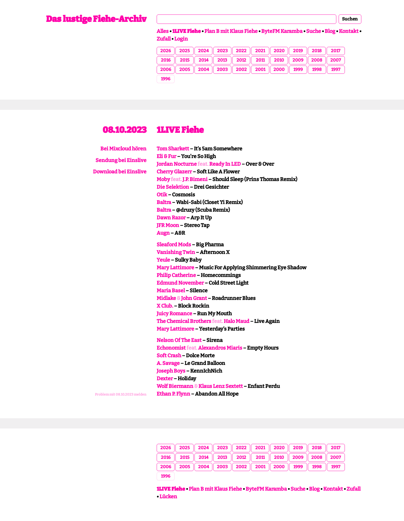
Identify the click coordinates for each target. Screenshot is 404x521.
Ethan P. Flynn (173, 394)
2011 (260, 60)
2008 (316, 60)
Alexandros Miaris (220, 348)
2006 (165, 69)
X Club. (165, 306)
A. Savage (168, 363)
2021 (260, 50)
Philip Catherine (176, 275)
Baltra (164, 202)
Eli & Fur (166, 156)
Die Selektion (173, 187)
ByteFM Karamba (282, 31)
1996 (165, 78)
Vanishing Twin (176, 252)
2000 (279, 69)
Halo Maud (236, 321)
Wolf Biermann (175, 386)
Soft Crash (169, 355)
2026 (165, 50)
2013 (222, 60)
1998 (317, 69)
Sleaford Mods (174, 244)
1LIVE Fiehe (180, 130)
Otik (162, 195)
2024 (203, 50)
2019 (298, 50)
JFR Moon (168, 225)
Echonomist (171, 348)
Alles (163, 31)
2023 (222, 50)
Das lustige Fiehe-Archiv (96, 19)
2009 (298, 60)
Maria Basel (171, 290)
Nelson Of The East (179, 340)
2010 (279, 60)
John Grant (194, 298)
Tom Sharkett (173, 149)
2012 (241, 60)
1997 (335, 69)
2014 (203, 60)
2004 (203, 69)
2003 (222, 69)
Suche (313, 31)
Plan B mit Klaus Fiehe (231, 31)
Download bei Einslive (119, 172)
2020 (279, 50)
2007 (335, 60)
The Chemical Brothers (184, 321)
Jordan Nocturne (177, 164)
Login (181, 39)
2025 (184, 50)
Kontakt (349, 31)
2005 (184, 69)
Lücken (168, 496)
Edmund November (180, 283)
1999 (298, 69)
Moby (163, 179)
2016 (166, 60)
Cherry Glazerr (174, 172)
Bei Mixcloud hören (123, 149)
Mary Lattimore (175, 267)
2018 (317, 50)
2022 (241, 50)
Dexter (165, 378)
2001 (260, 69)
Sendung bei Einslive (121, 160)
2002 (241, 69)
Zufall (164, 39)
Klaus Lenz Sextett (220, 386)
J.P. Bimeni (195, 179)
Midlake (166, 298)
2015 (184, 60)
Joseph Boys (171, 371)
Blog (330, 31)
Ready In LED (225, 164)
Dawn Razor (171, 218)
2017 (335, 50)
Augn (163, 233)
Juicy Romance (174, 313)
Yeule (163, 260)
